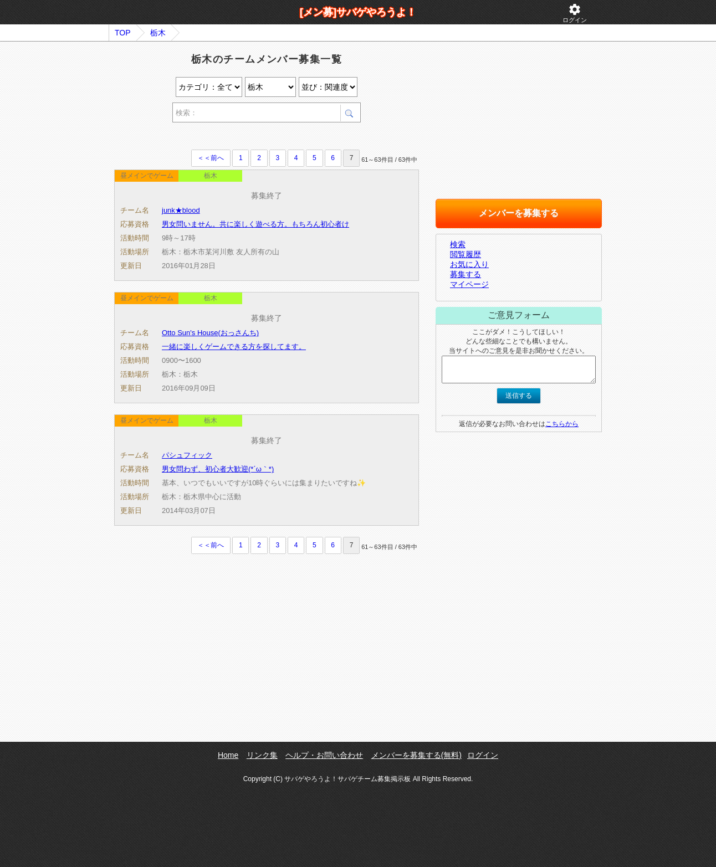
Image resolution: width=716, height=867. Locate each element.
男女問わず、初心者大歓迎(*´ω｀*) (218, 469)
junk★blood (181, 210)
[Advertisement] (244, 138)
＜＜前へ (210, 158)
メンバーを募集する (519, 213)
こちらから (562, 424)
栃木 (158, 32)
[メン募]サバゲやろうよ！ (358, 12)
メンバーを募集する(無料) (416, 755)
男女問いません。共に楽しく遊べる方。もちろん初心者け (255, 224)
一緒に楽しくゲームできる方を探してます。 (234, 346)
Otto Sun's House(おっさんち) (210, 333)
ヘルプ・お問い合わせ (324, 755)
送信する (518, 395)
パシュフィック (187, 455)
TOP (123, 32)
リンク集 (262, 755)
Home (228, 755)
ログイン (574, 13)
